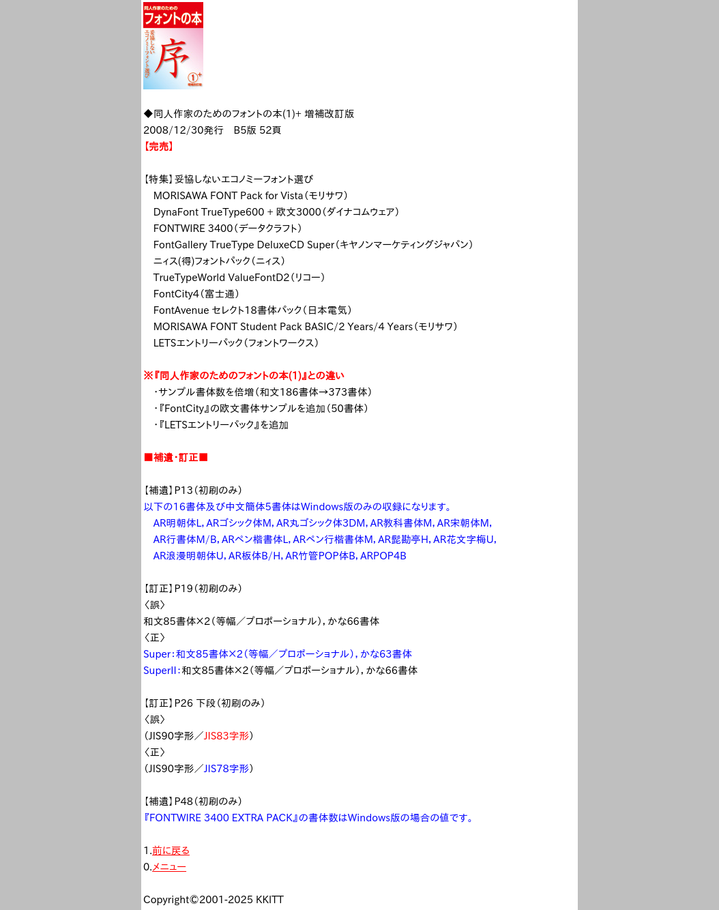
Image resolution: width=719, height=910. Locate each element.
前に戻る (171, 850)
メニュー (169, 867)
